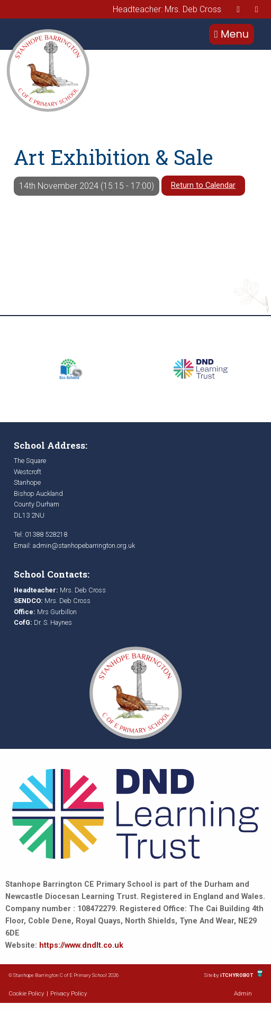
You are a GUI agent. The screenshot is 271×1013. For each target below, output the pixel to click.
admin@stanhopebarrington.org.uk (84, 545)
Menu (231, 34)
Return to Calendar (203, 185)
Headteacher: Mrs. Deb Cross (167, 9)
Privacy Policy (68, 993)
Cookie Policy (26, 993)
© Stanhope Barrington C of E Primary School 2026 (63, 975)
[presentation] (238, 9)
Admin (243, 993)
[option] (70, 369)
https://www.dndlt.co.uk (81, 945)
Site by (212, 975)
